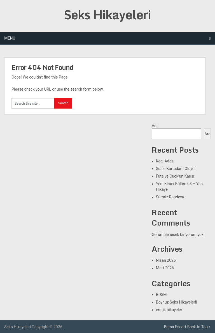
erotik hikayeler (169, 309)
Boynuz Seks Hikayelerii (176, 302)
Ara (155, 125)
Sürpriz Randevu (170, 197)
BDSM (161, 294)
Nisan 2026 (166, 260)
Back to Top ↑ (199, 327)
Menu (9, 38)
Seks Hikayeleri (107, 14)
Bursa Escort (175, 327)
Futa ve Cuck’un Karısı (175, 176)
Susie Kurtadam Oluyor (176, 168)
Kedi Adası (165, 161)
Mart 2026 (165, 268)
